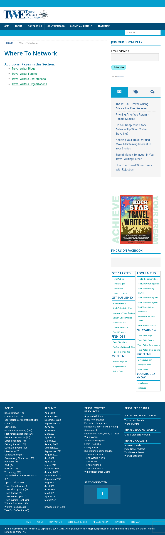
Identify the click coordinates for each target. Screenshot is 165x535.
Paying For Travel (144, 364)
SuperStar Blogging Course (98, 450)
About (18, 26)
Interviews (9, 451)
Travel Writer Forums (25, 73)
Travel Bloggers (119, 283)
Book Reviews (11, 412)
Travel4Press (90, 461)
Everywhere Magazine (95, 423)
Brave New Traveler (94, 419)
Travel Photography (14, 489)
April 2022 (50, 461)
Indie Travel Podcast (134, 448)
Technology (10, 471)
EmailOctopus (120, 75)
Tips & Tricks (11, 482)
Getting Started (12, 444)
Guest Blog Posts (13, 447)
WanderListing (131, 423)
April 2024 (50, 412)
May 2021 (49, 492)
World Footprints (133, 455)
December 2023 (53, 419)
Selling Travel (118, 371)
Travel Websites (119, 332)
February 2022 (52, 468)
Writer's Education (13, 503)
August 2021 (51, 482)
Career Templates (120, 342)
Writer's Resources (14, 506)
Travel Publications (120, 327)
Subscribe (119, 67)
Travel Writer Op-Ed (14, 496)
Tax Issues (141, 388)
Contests (9, 426)
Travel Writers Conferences (29, 78)
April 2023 (50, 437)
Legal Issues (142, 383)
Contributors (56, 26)
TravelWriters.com (93, 468)
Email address (120, 50)
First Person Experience (16, 433)
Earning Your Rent (144, 359)
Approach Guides (93, 416)
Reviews (8, 468)
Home (6, 26)
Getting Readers (12, 440)
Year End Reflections (15, 510)
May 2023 (49, 433)
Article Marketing (119, 303)
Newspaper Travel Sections (124, 313)
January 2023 (51, 444)
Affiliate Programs (120, 361)
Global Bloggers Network (137, 434)
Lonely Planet (91, 447)
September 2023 (53, 423)
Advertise (104, 26)
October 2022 (51, 447)
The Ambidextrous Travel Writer (20, 475)
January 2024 (51, 416)
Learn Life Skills (92, 443)
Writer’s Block (142, 369)
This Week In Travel (134, 452)
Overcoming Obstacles (16, 458)
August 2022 (51, 454)
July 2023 (49, 426)
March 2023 (50, 440)
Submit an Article (81, 26)
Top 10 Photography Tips (147, 278)
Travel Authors (118, 278)
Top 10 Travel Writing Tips (147, 302)
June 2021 (50, 489)
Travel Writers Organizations (29, 83)
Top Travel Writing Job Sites (123, 347)
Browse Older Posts (55, 506)
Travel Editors (118, 288)
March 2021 (50, 499)
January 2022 (51, 471)
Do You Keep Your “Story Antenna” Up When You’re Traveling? (131, 129)
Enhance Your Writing (15, 430)
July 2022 (49, 458)
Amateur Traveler (133, 445)
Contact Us (35, 26)
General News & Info (15, 437)
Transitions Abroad (94, 454)
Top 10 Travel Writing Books (148, 283)
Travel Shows (11, 492)
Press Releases (119, 322)
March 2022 (50, 464)
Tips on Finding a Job (121, 351)
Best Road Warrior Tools (146, 325)
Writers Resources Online (97, 471)
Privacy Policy (101, 522)
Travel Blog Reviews (14, 485)
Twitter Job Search (134, 420)
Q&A (6, 464)
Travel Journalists (120, 293)
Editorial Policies (77, 522)
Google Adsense (119, 366)
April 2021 (50, 496)
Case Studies (11, 416)
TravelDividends (92, 464)
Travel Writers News (94, 457)
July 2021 (49, 485)
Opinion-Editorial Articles (122, 317)
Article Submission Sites (122, 308)
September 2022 (53, 451)
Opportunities (11, 454)
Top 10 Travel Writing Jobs (147, 297)
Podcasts (9, 461)
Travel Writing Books (15, 499)
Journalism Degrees (94, 440)
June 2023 (50, 430)
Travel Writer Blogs (23, 68)
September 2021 (53, 478)
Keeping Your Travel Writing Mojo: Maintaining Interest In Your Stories (133, 144)
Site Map (135, 522)
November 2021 (53, 475)
